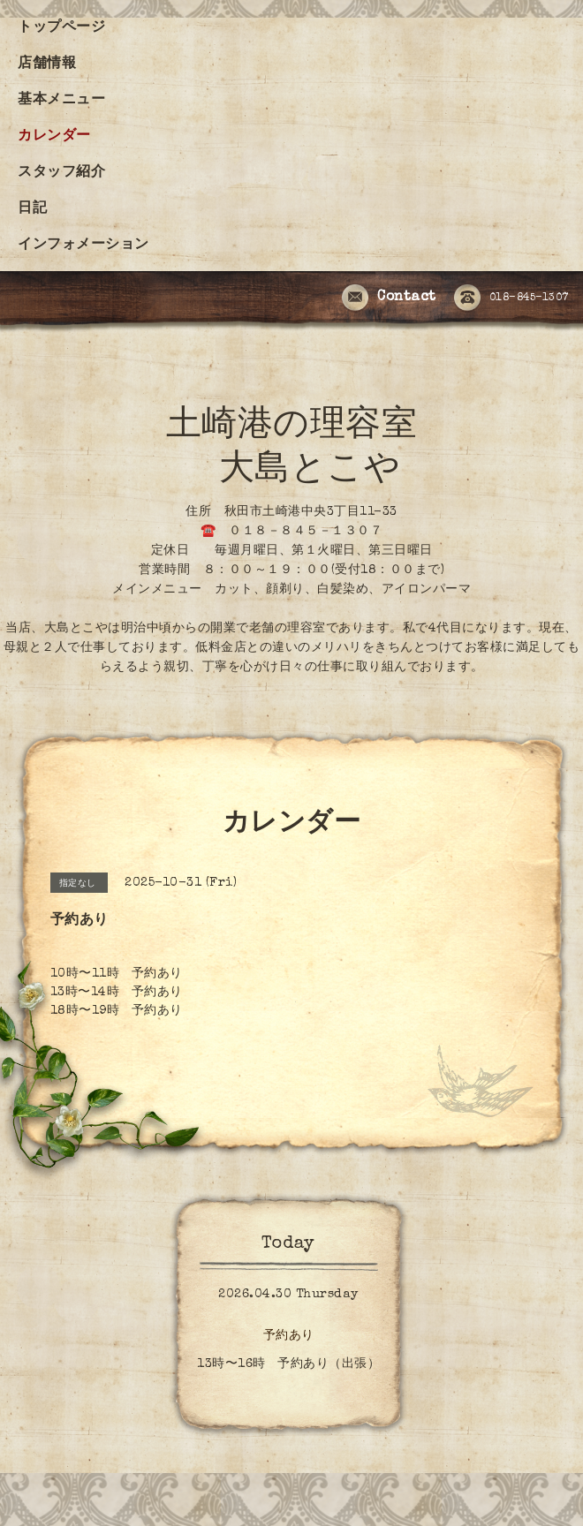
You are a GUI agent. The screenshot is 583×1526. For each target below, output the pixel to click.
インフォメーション (83, 245)
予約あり (288, 1336)
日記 (32, 209)
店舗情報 (47, 64)
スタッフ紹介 (61, 173)
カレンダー (54, 137)
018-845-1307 (511, 298)
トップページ (61, 28)
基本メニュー (61, 101)
